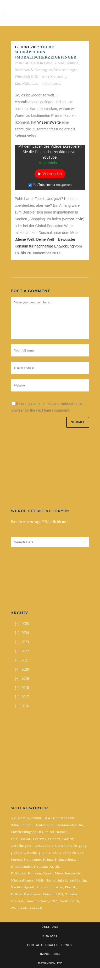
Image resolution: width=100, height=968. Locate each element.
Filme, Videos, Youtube (61, 63)
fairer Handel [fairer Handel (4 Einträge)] (56, 832)
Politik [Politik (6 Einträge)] (16, 894)
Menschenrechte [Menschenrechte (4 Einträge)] (68, 873)
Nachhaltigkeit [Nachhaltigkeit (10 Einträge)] (23, 887)
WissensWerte (49, 122)
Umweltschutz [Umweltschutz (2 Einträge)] (36, 901)
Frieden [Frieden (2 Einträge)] (54, 839)
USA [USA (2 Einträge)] (54, 901)
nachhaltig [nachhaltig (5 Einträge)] (77, 880)
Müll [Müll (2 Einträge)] (39, 880)
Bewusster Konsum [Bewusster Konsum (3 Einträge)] (58, 818)
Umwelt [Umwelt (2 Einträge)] (17, 901)
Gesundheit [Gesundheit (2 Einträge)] (44, 846)
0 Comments (51, 83)
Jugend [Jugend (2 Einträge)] (16, 859)
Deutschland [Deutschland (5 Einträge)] (44, 825)
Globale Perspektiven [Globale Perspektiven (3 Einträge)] (66, 853)
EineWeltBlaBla (26, 83)
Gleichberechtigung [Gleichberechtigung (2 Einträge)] (71, 846)
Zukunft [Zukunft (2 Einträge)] (36, 908)
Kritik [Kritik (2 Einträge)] (54, 866)
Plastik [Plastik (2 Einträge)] (70, 887)
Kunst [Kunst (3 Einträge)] (48, 873)
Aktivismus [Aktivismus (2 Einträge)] (20, 818)
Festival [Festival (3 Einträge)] (39, 839)
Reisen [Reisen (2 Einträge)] (48, 894)
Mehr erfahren (50, 163)
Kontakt (50, 935)
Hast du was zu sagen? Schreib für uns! (39, 522)
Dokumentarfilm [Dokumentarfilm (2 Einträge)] (70, 825)
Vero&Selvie (73, 219)
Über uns (50, 926)
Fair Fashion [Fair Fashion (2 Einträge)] (21, 839)
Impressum (50, 954)
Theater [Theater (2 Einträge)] (71, 894)
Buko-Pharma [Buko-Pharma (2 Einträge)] (21, 825)
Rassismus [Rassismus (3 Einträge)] (32, 894)
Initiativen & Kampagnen (33, 70)
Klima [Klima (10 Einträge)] (48, 859)
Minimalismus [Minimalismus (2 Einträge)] (22, 880)
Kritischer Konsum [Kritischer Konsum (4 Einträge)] (26, 873)
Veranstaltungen (65, 70)
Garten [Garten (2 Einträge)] (68, 839)
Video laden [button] (52, 174)
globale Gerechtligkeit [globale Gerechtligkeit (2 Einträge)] (29, 853)
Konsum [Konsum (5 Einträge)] (40, 866)
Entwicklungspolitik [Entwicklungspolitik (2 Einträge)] (27, 832)
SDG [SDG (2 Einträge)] (59, 894)
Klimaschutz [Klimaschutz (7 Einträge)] (65, 859)
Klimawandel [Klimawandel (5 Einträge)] (21, 866)
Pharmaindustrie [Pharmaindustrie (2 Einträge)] (50, 887)
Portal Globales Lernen (50, 945)
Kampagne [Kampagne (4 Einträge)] (32, 859)
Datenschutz (50, 963)
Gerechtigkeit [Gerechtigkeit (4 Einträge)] (22, 846)
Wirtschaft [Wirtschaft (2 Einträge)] (19, 908)
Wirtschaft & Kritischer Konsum (39, 77)
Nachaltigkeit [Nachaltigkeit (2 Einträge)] (56, 880)
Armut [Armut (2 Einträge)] (36, 818)
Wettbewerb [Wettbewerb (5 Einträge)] (69, 901)
